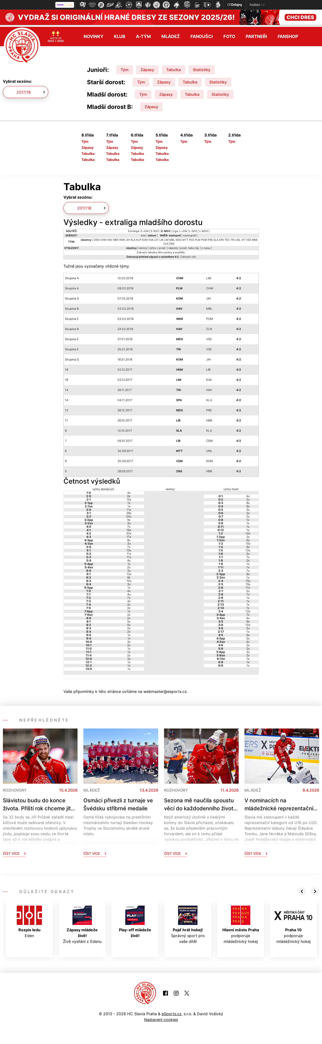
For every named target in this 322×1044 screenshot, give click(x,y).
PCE (191, 238)
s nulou (206, 246)
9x (128, 518)
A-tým (143, 34)
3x (129, 521)
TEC (227, 238)
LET (156, 238)
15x (128, 497)
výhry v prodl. (157, 246)
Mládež (170, 34)
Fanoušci (201, 34)
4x (129, 491)
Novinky (93, 34)
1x (128, 501)
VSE (248, 238)
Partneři (256, 34)
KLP (138, 238)
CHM (103, 238)
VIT (243, 238)
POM (204, 238)
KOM (145, 238)
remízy (143, 246)
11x (129, 508)
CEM (96, 238)
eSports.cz (171, 1012)
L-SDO (193, 229)
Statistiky (201, 67)
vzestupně (189, 233)
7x (128, 524)
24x (128, 514)
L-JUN (183, 229)
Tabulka (173, 67)
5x (128, 619)
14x (247, 531)
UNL (238, 238)
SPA (221, 238)
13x (128, 572)
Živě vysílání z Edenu (82, 923)
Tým (124, 67)
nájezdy (173, 246)
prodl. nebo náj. (189, 246)
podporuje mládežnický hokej (240, 923)
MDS (179, 238)
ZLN (165, 242)
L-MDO (203, 229)
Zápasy (147, 67)
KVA (151, 238)
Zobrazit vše (188, 255)
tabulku (152, 250)
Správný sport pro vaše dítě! (188, 923)
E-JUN (145, 229)
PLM (197, 238)
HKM (122, 238)
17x (128, 535)
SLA (215, 238)
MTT (185, 238)
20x (128, 531)
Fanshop (288, 34)
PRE (210, 238)
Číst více (14, 851)
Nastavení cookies (161, 1017)
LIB (161, 238)
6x (128, 494)
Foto (229, 34)
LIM (166, 238)
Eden (29, 920)
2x (128, 565)
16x (128, 528)
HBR (115, 238)
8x (248, 501)
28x (128, 511)
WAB (254, 238)
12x (248, 609)
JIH (128, 238)
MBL (172, 238)
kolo (143, 233)
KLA (133, 238)
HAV (109, 238)
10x (128, 579)
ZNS (171, 242)
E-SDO (155, 229)
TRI (232, 238)
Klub (119, 34)
